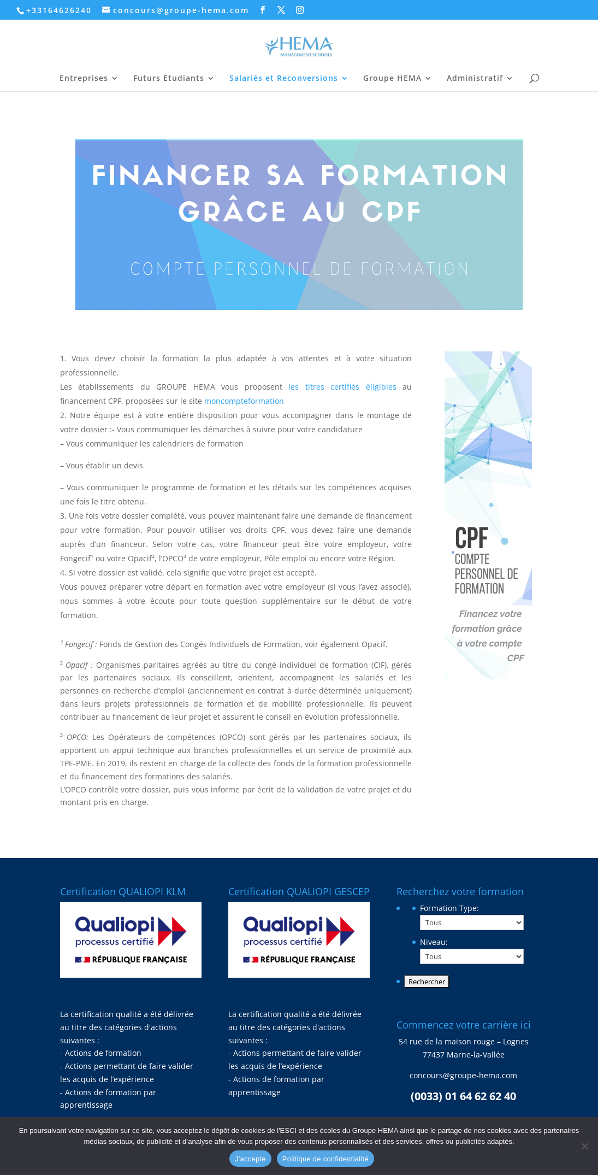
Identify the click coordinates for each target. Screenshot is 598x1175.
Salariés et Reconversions (283, 78)
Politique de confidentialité (325, 1159)
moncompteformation (244, 401)
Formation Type (449, 908)
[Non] (584, 1146)
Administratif (475, 78)
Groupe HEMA (392, 78)
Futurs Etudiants (168, 78)
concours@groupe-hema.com (463, 1075)
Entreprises (84, 78)
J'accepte (250, 1159)
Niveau (434, 942)
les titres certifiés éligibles (342, 386)
